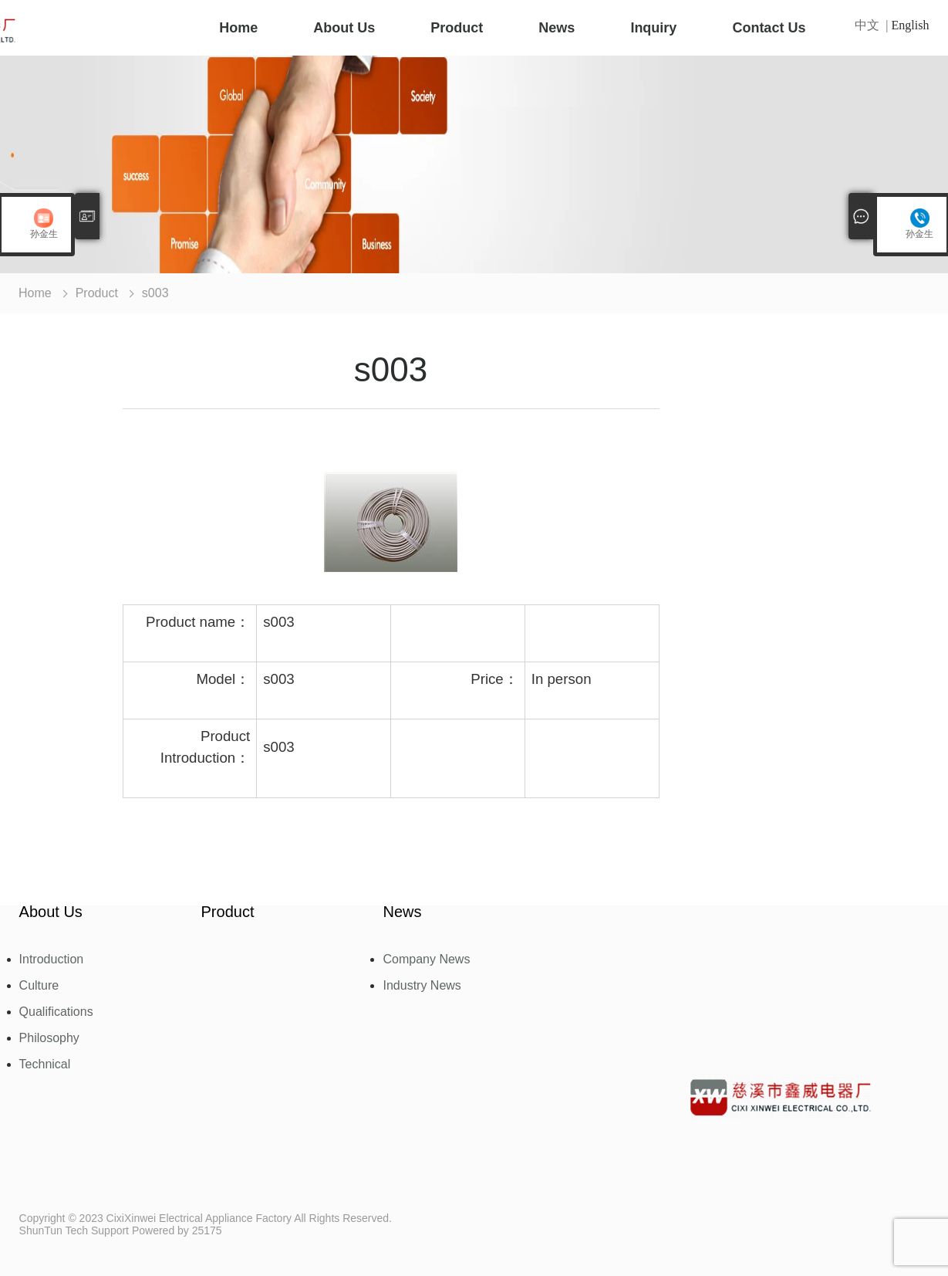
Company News (426, 959)
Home (238, 28)
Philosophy (49, 1038)
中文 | (873, 25)
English (910, 25)
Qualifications (56, 1012)
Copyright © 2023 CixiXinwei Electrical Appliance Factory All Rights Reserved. (205, 1218)
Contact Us (768, 28)
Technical (45, 1064)
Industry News (422, 986)
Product (456, 28)
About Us (344, 28)
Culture (39, 986)
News (556, 28)
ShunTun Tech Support (74, 1230)
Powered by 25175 (177, 1230)
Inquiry (653, 28)
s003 (155, 293)
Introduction (51, 959)
